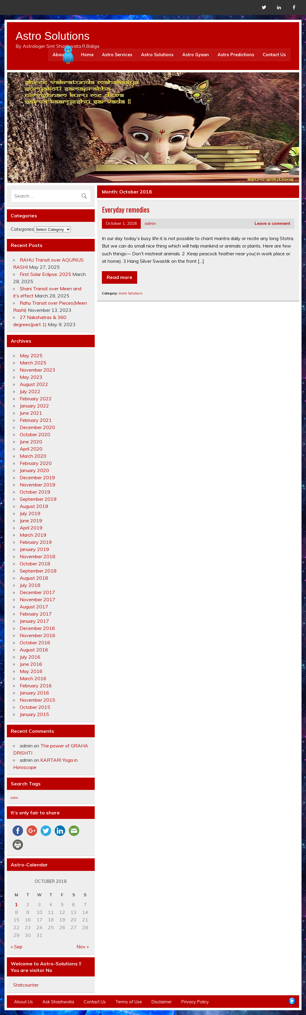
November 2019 (37, 485)
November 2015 (37, 700)
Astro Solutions (157, 54)
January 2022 (34, 406)
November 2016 (37, 635)
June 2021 (31, 413)
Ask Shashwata (58, 1002)
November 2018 (37, 556)
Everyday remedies (125, 209)
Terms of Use (128, 1002)
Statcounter (26, 985)
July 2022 (30, 391)
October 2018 (35, 564)
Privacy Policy (195, 1002)
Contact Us (274, 54)
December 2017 (37, 592)
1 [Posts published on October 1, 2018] (16, 904)
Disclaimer (162, 1002)
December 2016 (37, 628)
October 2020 (35, 434)
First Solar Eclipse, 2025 (45, 274)
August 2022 (34, 384)
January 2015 (34, 714)
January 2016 (34, 693)
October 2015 (35, 707)
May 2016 (31, 671)
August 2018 (34, 578)
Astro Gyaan (195, 54)
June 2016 (31, 664)
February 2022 (36, 399)
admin (150, 223)
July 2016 (30, 657)
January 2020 (34, 470)
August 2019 (34, 506)
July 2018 (30, 585)
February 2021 (36, 420)
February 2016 (36, 686)
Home (87, 54)
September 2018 (38, 571)
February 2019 (36, 542)
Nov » (82, 947)
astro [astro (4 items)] (14, 798)
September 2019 (38, 499)
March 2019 (33, 535)
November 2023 (37, 370)
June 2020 (31, 442)
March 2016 (33, 678)
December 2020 (37, 427)
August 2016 (34, 650)
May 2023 (31, 377)
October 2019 (35, 492)
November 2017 (37, 599)
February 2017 (36, 614)
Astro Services (117, 54)
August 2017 (34, 607)
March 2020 (33, 456)
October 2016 (35, 642)
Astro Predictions (236, 54)
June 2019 (31, 520)
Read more (119, 277)
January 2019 (34, 549)
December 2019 (37, 477)
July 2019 (30, 513)
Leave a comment (272, 223)
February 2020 (36, 463)
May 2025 (31, 355)
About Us (23, 1002)
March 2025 (33, 363)
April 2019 (31, 528)
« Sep (16, 947)
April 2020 (31, 449)
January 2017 (34, 621)
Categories (22, 229)
